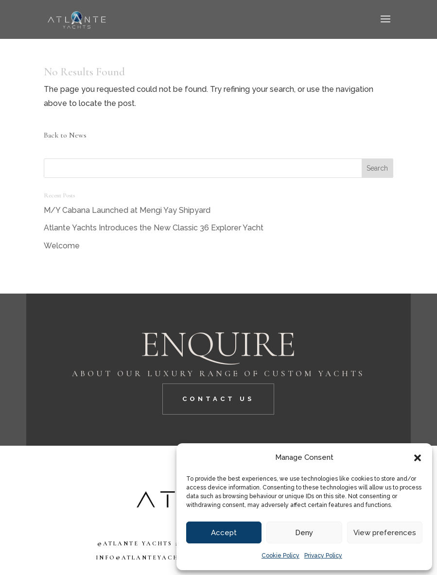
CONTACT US (218, 398)
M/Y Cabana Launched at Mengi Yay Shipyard (127, 210)
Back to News (65, 135)
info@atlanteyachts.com (152, 557)
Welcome (62, 245)
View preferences (384, 532)
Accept (224, 532)
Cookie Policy (280, 555)
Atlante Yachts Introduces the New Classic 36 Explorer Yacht (153, 227)
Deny (304, 532)
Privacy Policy (323, 555)
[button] (417, 458)
